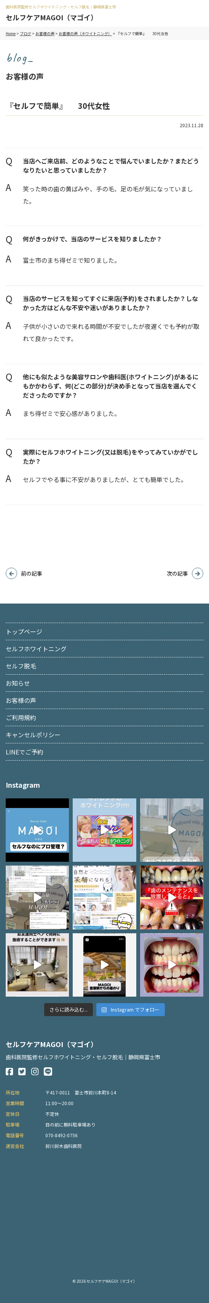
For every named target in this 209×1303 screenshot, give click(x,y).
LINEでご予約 (24, 751)
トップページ (24, 631)
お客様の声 (21, 700)
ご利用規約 (21, 717)
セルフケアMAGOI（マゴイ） (51, 17)
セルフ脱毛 (21, 665)
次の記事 (177, 573)
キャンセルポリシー (33, 734)
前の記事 (31, 573)
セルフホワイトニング (36, 648)
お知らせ (18, 683)
